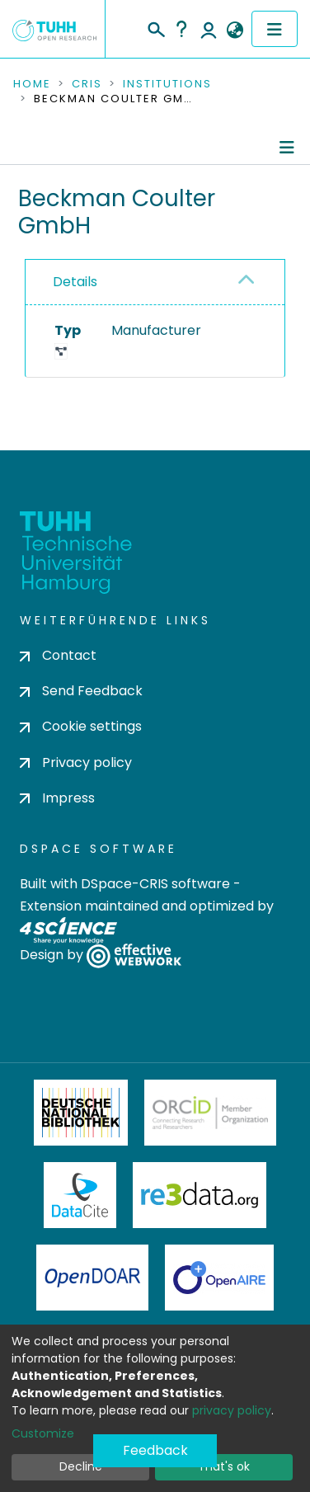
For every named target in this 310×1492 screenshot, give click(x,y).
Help (181, 28)
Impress (57, 797)
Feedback (155, 1450)
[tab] (155, 282)
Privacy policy (76, 762)
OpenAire (219, 1277)
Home (32, 84)
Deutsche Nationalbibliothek (81, 1112)
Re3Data (199, 1195)
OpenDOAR (92, 1277)
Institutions (167, 84)
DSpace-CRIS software (155, 883)
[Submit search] (155, 27)
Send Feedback (81, 690)
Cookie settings (81, 726)
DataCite (80, 1195)
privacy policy (231, 1410)
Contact (58, 655)
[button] (234, 30)
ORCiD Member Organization (210, 1112)
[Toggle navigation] (274, 29)
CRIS (87, 84)
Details (75, 281)
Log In (208, 28)
